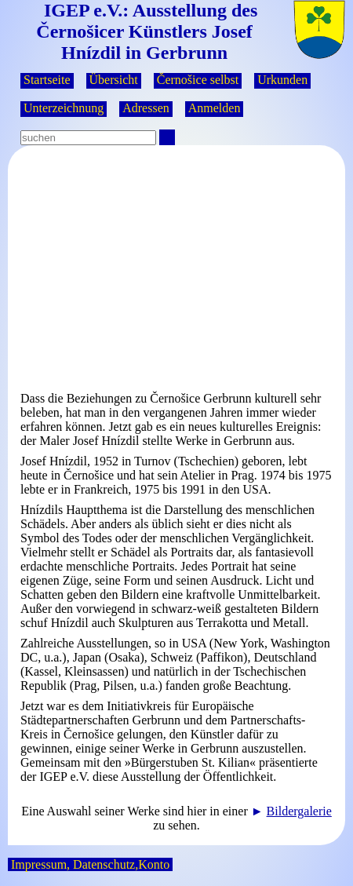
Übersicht (113, 79)
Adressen (145, 108)
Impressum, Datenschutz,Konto (90, 864)
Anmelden (214, 108)
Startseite (47, 79)
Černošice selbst (197, 79)
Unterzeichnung (64, 108)
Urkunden (282, 79)
